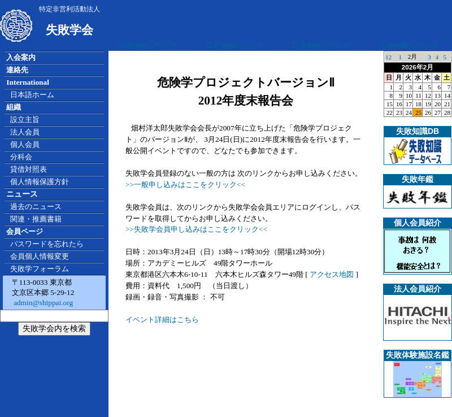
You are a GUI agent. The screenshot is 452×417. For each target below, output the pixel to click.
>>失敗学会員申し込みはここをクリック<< (196, 229)
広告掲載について (148, 45)
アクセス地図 (332, 274)
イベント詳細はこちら (162, 319)
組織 (13, 107)
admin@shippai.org (42, 302)
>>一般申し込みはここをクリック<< (185, 184)
